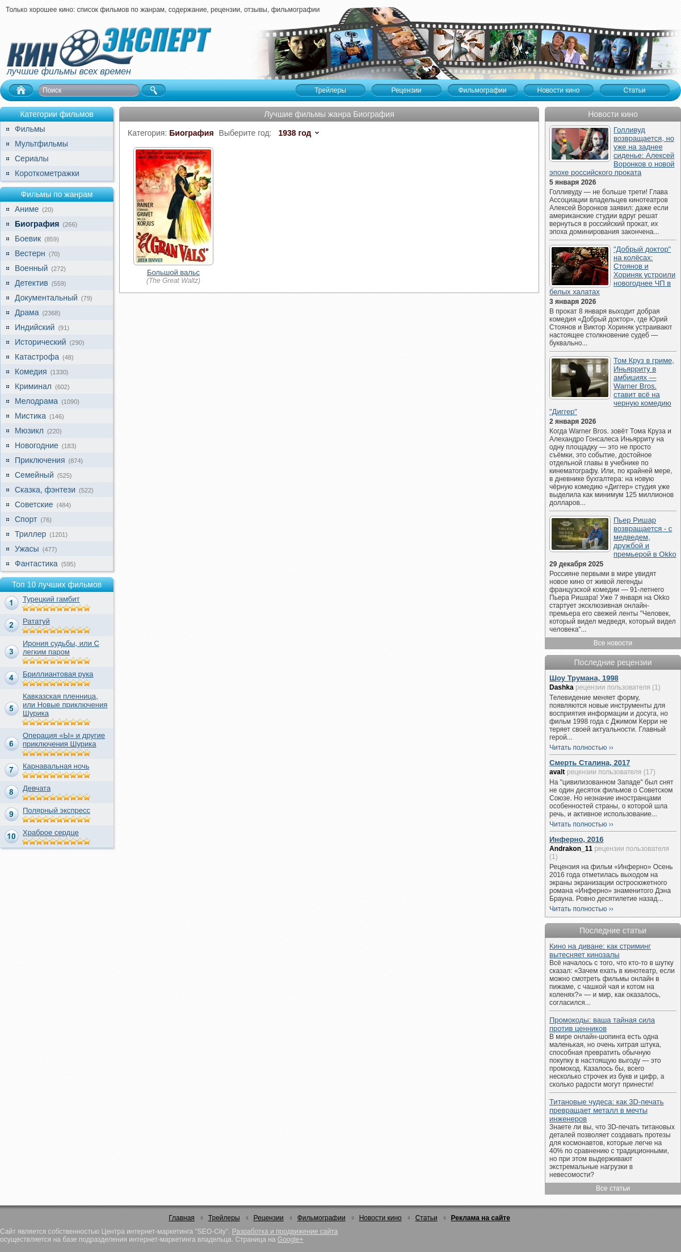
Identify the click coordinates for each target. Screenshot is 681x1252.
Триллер (30, 534)
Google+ (291, 1239)
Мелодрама (36, 401)
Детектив (31, 282)
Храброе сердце (51, 832)
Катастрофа (37, 356)
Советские (34, 504)
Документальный (46, 297)
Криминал (33, 386)
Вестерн (30, 253)
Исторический (40, 342)
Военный (31, 268)
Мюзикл (29, 430)
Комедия (31, 371)
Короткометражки (47, 173)
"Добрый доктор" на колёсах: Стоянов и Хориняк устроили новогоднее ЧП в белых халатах (612, 270)
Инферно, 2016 (576, 839)
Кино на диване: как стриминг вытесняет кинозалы (600, 950)
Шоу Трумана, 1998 (584, 678)
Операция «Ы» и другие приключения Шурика (64, 739)
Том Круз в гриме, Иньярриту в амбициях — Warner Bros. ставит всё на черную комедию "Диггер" (611, 386)
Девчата (37, 788)
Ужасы (27, 548)
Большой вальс (173, 272)
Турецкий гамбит (51, 599)
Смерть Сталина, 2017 (589, 762)
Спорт (26, 519)
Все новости (613, 643)
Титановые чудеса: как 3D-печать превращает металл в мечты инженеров (606, 1110)
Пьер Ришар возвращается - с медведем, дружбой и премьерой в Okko (644, 537)
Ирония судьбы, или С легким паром (61, 647)
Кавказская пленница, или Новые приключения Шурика (65, 704)
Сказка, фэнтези (45, 489)
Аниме (27, 209)
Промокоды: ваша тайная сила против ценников (602, 1024)
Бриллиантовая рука (58, 674)
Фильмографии (321, 1218)
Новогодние (36, 445)
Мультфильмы (41, 143)
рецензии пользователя (612, 687)
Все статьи (613, 1188)
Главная (182, 1218)
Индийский (34, 327)
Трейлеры (224, 1218)
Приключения (40, 460)
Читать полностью (578, 748)
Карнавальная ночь (56, 766)
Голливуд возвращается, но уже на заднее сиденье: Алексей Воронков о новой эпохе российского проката (612, 151)
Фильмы (30, 128)
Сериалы (32, 158)
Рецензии (269, 1218)
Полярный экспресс (56, 810)
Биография (37, 223)
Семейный (34, 474)
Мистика (30, 415)
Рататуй (36, 621)
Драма (27, 312)
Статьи (426, 1218)
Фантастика (36, 563)
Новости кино (380, 1218)
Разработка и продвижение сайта (285, 1232)
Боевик (28, 238)
